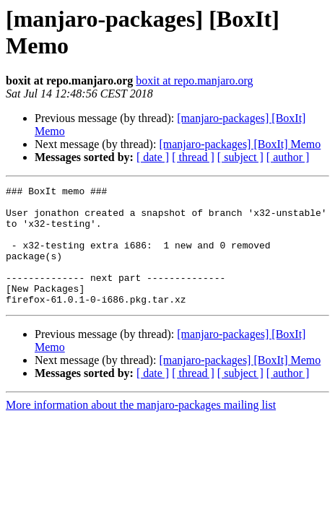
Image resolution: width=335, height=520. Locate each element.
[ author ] (288, 157)
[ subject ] (240, 157)
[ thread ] (193, 157)
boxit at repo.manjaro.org (194, 80)
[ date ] (152, 157)
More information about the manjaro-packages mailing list (141, 428)
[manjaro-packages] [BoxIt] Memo (240, 144)
